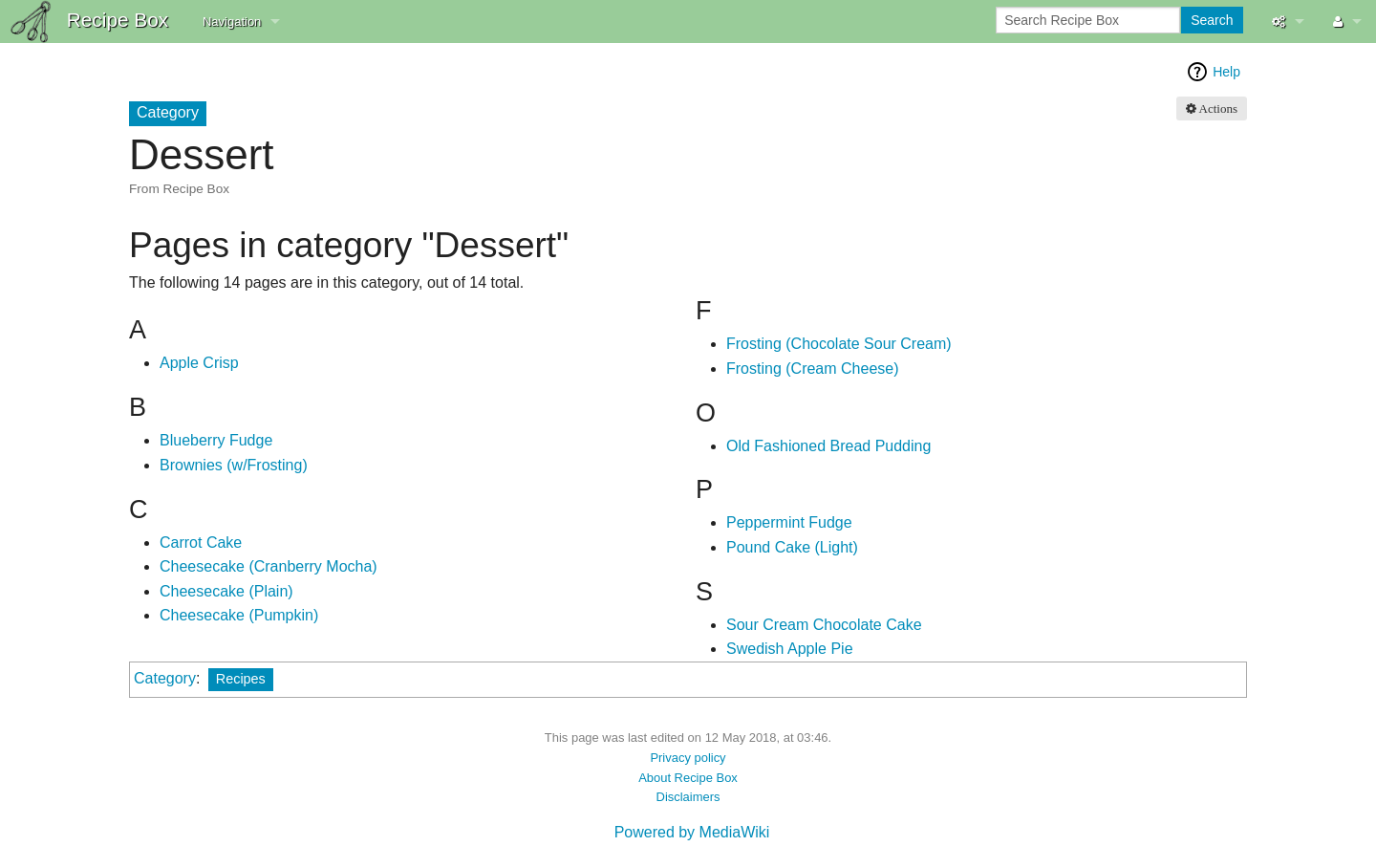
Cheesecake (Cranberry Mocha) (268, 566)
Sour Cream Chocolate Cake (824, 625)
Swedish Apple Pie (789, 648)
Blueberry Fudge (216, 440)
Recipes (241, 678)
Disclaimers (688, 797)
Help (1226, 71)
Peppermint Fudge (789, 522)
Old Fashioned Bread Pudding (828, 446)
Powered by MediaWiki (692, 832)
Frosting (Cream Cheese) (812, 368)
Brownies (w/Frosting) (234, 465)
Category (165, 678)
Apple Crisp (199, 363)
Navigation (232, 21)
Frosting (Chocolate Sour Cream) (839, 344)
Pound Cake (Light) (792, 547)
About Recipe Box (688, 777)
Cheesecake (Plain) (226, 591)
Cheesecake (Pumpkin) (239, 615)
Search (1212, 20)
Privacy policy (687, 757)
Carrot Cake (201, 542)
